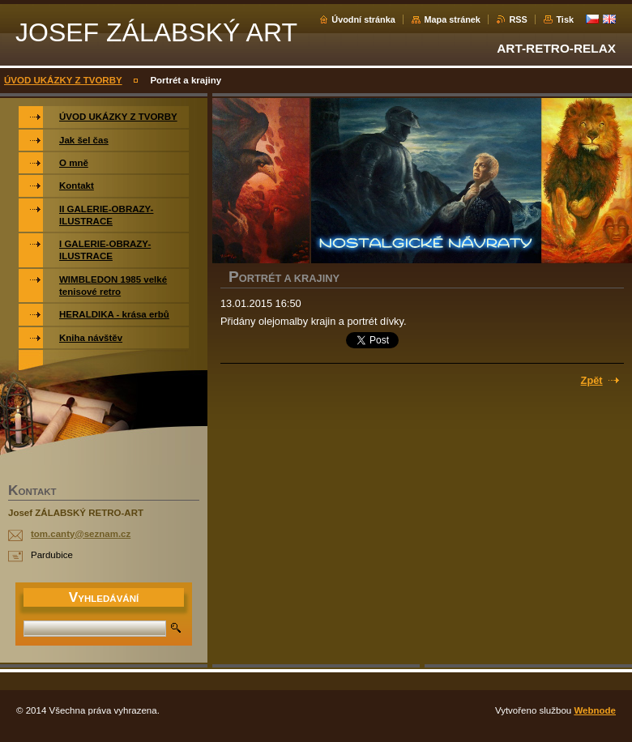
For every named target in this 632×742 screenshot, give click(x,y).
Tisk (565, 19)
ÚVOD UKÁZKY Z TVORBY (63, 80)
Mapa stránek (452, 19)
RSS (518, 19)
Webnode (595, 710)
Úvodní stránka (363, 19)
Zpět (592, 380)
